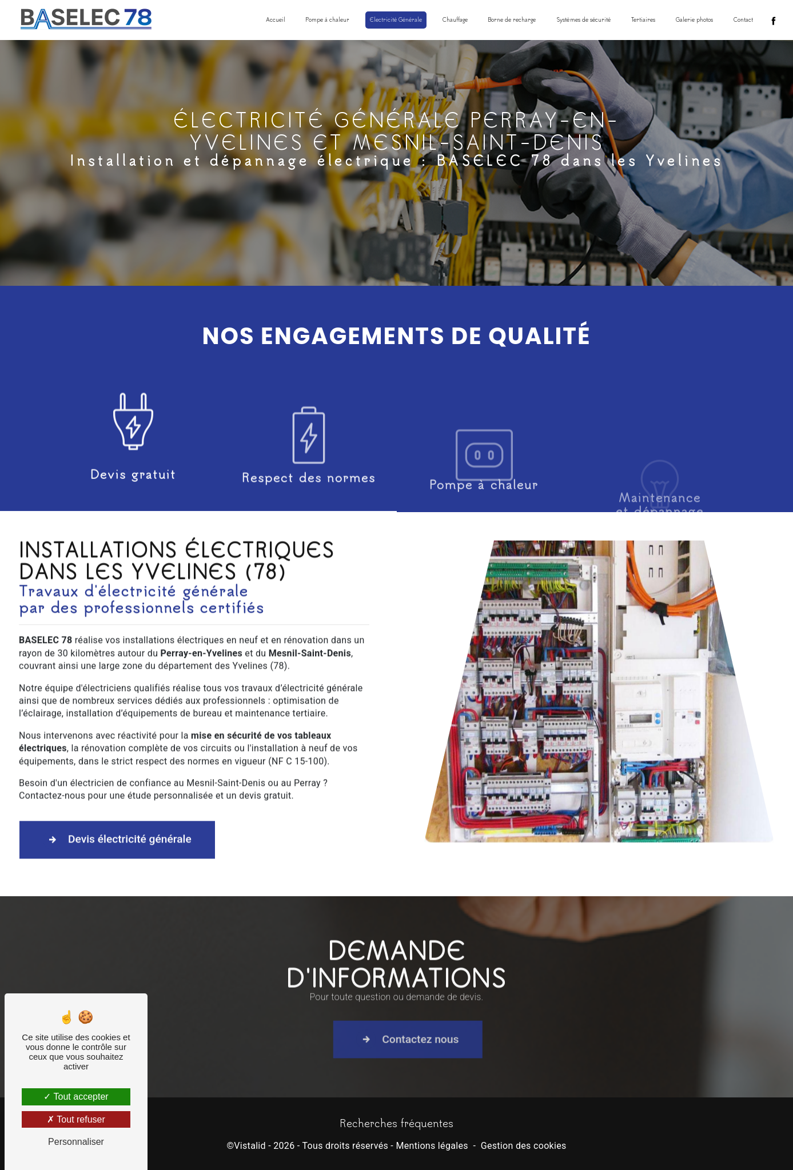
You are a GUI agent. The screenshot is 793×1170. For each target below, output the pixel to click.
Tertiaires (643, 19)
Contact (743, 19)
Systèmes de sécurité (583, 19)
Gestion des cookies (524, 1145)
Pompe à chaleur (327, 19)
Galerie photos (694, 19)
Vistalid (250, 1145)
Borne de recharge (512, 19)
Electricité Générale (396, 19)
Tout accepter (75, 1096)
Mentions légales (432, 1145)
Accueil (275, 19)
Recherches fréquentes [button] (396, 1123)
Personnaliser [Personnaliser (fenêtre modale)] (76, 1142)
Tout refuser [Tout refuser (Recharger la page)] (76, 1119)
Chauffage (455, 19)
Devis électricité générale (117, 796)
